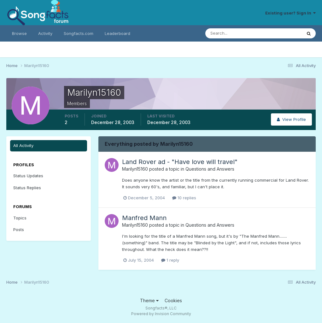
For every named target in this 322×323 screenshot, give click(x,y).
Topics (19, 217)
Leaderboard (117, 33)
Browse (19, 33)
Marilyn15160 (135, 169)
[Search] (233, 33)
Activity (45, 33)
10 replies (184, 197)
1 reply (170, 260)
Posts (18, 229)
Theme (149, 300)
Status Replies (27, 187)
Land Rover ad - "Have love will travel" (179, 162)
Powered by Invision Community (161, 313)
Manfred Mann (144, 218)
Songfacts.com (78, 33)
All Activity (23, 145)
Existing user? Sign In (290, 12)
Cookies (173, 300)
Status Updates (28, 175)
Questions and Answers (209, 169)
